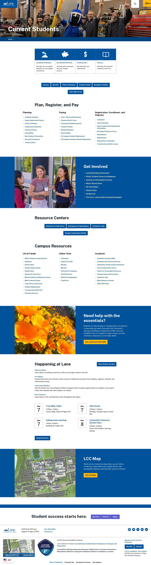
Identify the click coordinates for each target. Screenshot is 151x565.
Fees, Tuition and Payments (71, 117)
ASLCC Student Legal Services (36, 258)
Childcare (28, 261)
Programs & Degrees (32, 139)
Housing (28, 274)
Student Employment (32, 287)
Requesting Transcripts (105, 141)
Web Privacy (93, 548)
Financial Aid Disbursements (71, 123)
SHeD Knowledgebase (69, 277)
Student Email (84, 85)
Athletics (69, 550)
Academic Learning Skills (106, 258)
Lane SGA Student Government (98, 173)
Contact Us (49, 531)
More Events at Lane (106, 364)
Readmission (101, 134)
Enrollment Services (65, 63)
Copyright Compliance (82, 550)
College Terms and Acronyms (107, 274)
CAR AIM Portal (75, 92)
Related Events (42, 438)
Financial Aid (82, 63)
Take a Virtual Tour (12, 554)
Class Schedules (68, 85)
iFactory (136, 554)
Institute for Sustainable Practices (100, 180)
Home (10, 39)
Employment (60, 550)
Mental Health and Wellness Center (38, 277)
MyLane (64, 268)
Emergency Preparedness (78, 226)
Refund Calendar (67, 130)
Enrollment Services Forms (106, 131)
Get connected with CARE (95, 342)
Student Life (91, 194)
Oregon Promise (67, 126)
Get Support (97, 561)
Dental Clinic (29, 264)
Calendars (101, 120)
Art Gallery (39, 376)
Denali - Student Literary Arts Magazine (102, 176)
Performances (40, 394)
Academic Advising (43, 63)
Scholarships (66, 133)
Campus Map (27, 554)
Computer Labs (98, 226)
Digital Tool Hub (67, 261)
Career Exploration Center (34, 120)
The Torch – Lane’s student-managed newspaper (105, 197)
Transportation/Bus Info (34, 290)
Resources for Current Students (132, 540)
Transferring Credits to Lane (107, 144)
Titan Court (36, 274)
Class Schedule (102, 123)
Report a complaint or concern (102, 550)
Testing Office (30, 142)
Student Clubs (92, 190)
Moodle (56, 85)
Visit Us (105, 517)
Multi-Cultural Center (94, 183)
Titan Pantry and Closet (33, 283)
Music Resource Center (105, 280)
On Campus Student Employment (73, 136)
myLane (46, 85)
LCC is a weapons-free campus (134, 550)
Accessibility (61, 548)
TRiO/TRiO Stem (103, 283)
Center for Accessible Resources (109, 271)
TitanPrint (65, 280)
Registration (101, 138)
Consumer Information (107, 548)
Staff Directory (66, 274)
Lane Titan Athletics (43, 385)
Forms (74, 120)
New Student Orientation (34, 136)
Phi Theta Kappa (92, 187)
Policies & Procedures (69, 271)
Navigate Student (101, 85)
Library (100, 63)
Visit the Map (90, 475)
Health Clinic (29, 271)
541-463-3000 (51, 529)
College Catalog (31, 130)
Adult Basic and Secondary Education (110, 264)
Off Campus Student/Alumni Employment (76, 139)
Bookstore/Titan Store (55, 226)
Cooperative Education (33, 126)
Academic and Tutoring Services (108, 261)
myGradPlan (29, 133)
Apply (115, 517)
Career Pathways (31, 123)
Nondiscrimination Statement (77, 548)
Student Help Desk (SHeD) (75, 233)
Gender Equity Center (32, 268)
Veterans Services (31, 293)
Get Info (95, 517)
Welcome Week (41, 370)
